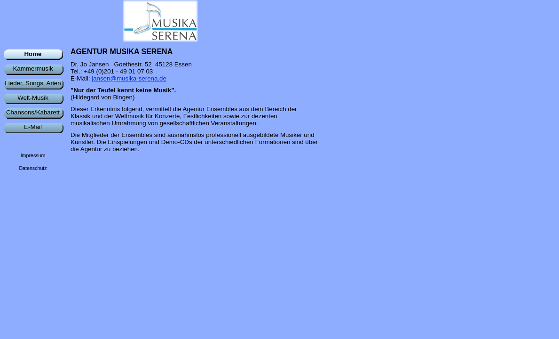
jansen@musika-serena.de (129, 78)
